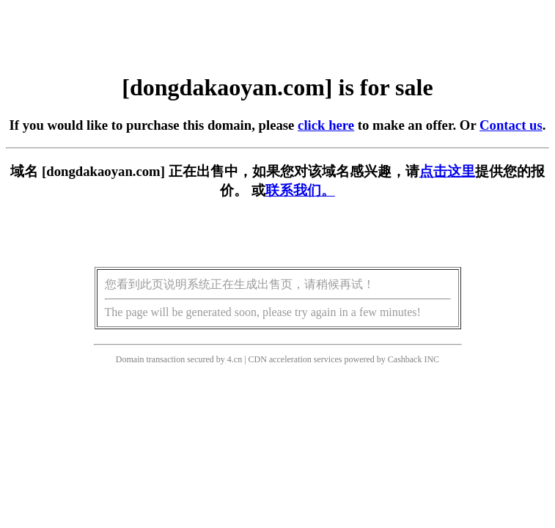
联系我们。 (300, 190)
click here (326, 125)
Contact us (511, 125)
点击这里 (447, 171)
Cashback (405, 359)
